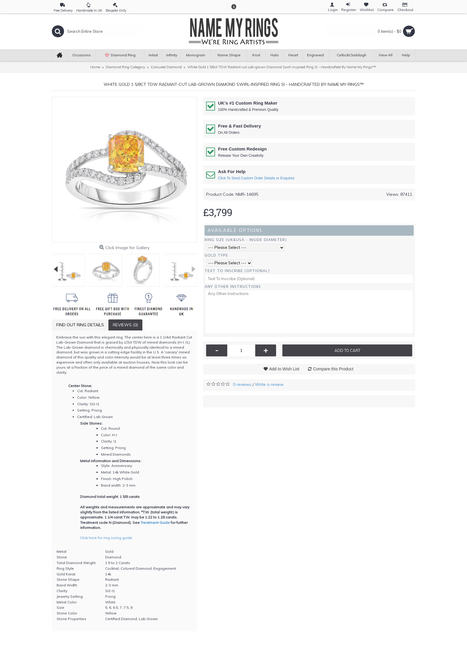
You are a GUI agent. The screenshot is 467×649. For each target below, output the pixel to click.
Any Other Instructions (233, 286)
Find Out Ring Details (80, 324)
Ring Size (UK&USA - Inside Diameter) (246, 239)
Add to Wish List (284, 369)
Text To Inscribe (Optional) (237, 270)
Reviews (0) (125, 324)
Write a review (269, 384)
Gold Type (216, 255)
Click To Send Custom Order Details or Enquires (256, 178)
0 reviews (242, 384)
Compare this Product (333, 369)
